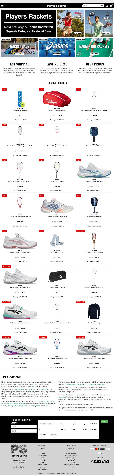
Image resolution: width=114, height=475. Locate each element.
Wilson (10, 406)
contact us (62, 397)
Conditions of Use (71, 460)
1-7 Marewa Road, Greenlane (73, 384)
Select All (42, 434)
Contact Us (71, 448)
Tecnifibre (32, 406)
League (84, 424)
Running (42, 467)
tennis (16, 389)
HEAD (15, 406)
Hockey (63, 429)
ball (75, 397)
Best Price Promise (71, 453)
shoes (43, 389)
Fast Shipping (19, 63)
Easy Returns (57, 63)
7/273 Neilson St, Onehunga (95, 384)
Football (94, 424)
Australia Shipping (71, 457)
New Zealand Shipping (71, 455)
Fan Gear (42, 460)
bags (47, 389)
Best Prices (95, 63)
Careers (71, 466)
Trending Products (43, 469)
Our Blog (71, 467)
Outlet (42, 462)
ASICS (46, 406)
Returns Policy (71, 459)
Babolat (20, 406)
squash (21, 389)
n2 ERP (74, 473)
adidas (38, 406)
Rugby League (43, 455)
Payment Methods (71, 450)
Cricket (63, 424)
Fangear (84, 429)
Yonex (26, 406)
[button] (2, 6)
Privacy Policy (71, 462)
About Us (71, 452)
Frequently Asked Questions (71, 464)
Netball (74, 429)
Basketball (53, 434)
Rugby (74, 424)
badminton (31, 389)
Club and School (42, 464)
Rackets (94, 429)
